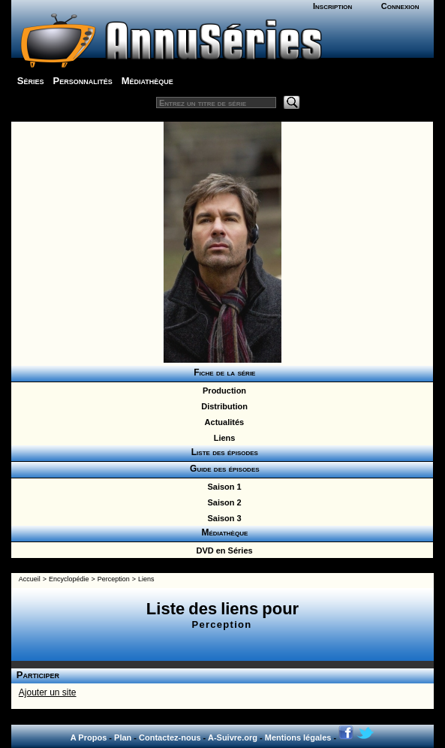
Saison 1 (222, 486)
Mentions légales (298, 737)
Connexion (400, 6)
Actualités (222, 422)
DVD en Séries (221, 550)
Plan (122, 737)
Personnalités (83, 80)
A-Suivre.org (232, 737)
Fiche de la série (222, 372)
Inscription (332, 6)
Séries (30, 80)
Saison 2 (222, 502)
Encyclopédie (69, 579)
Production (222, 390)
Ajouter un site (48, 692)
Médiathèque (147, 80)
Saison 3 (222, 518)
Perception (114, 579)
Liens (222, 437)
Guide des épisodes (222, 468)
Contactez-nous (170, 737)
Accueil (30, 579)
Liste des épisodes (222, 452)
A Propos (89, 737)
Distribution (222, 406)
